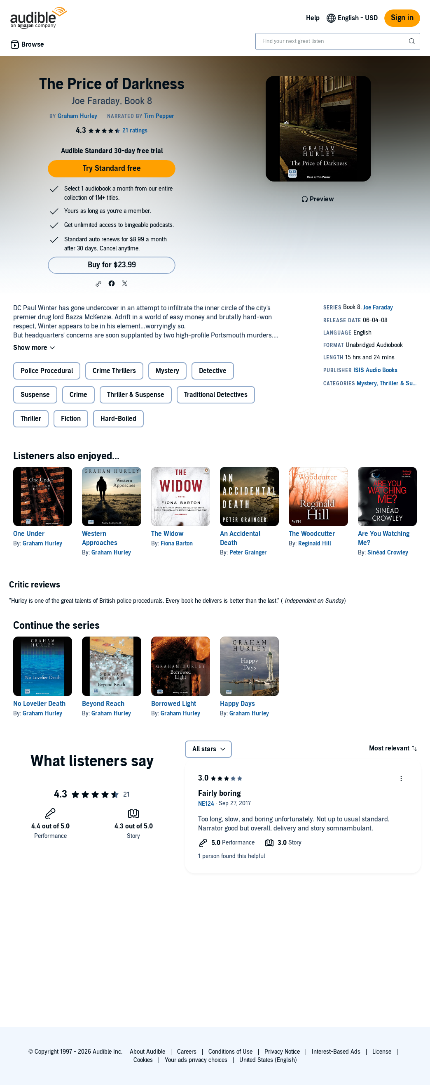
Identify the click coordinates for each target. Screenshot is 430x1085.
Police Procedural (47, 371)
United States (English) (268, 1060)
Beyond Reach (103, 704)
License (381, 1051)
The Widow (167, 534)
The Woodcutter (312, 534)
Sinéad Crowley (387, 552)
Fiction (71, 419)
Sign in (402, 18)
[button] (98, 284)
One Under (28, 534)
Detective (213, 371)
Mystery (167, 371)
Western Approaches (99, 538)
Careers (186, 1051)
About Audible (147, 1051)
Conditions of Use (230, 1051)
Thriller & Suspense (135, 395)
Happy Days (237, 704)
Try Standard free (112, 168)
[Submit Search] (412, 41)
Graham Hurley (42, 543)
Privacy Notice (282, 1051)
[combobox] (337, 41)
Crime (78, 395)
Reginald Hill (314, 543)
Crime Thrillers (114, 371)
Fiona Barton (177, 543)
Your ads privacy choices (196, 1060)
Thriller (31, 419)
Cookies (143, 1060)
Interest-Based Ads (336, 1051)
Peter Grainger (248, 552)
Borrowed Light (173, 704)
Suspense (35, 395)
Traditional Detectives (216, 395)
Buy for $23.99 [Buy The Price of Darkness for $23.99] (112, 265)
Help (313, 18)
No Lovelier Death (39, 704)
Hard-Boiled (118, 419)
